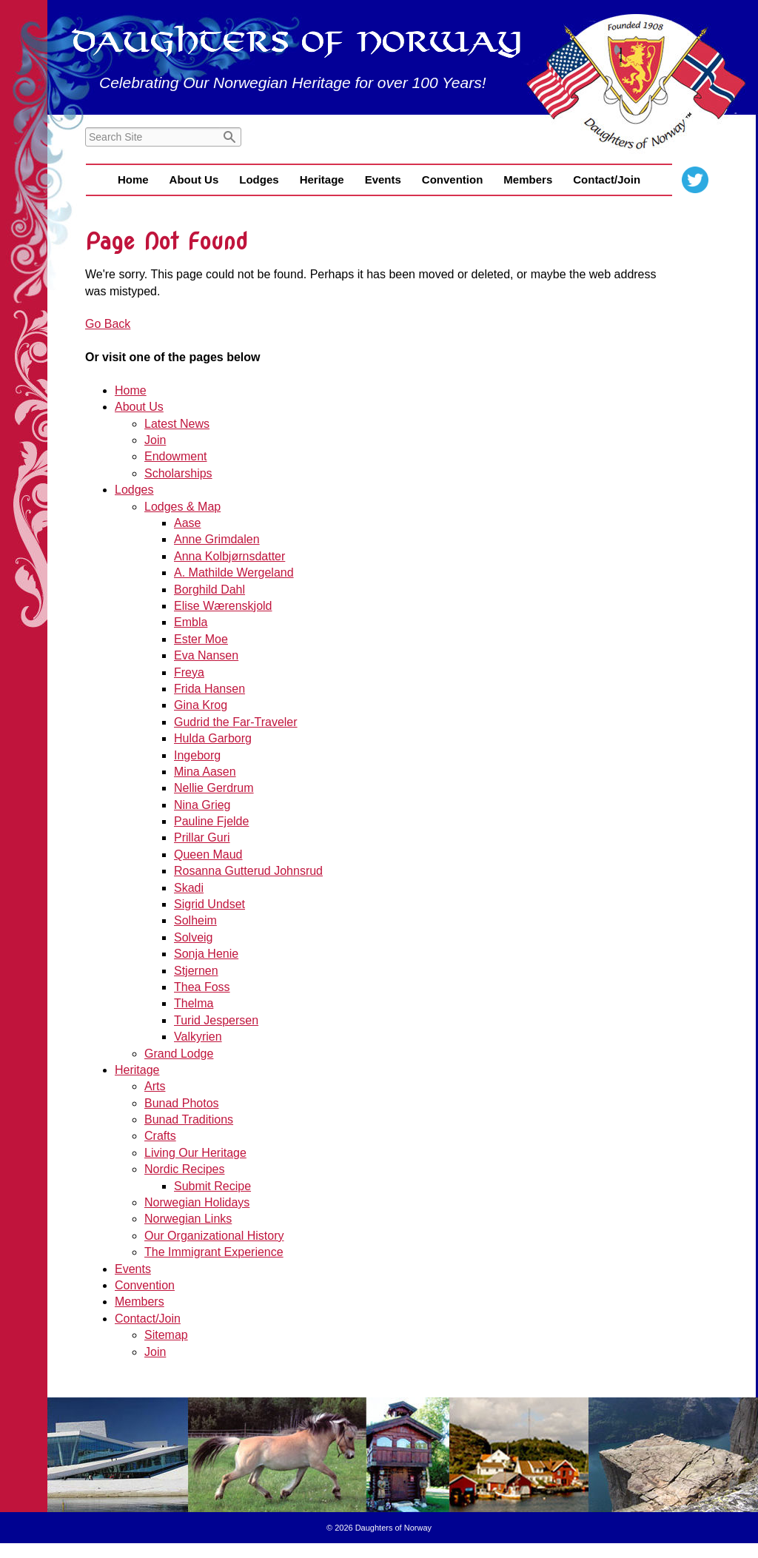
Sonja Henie (206, 953)
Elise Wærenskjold (223, 606)
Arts (154, 1086)
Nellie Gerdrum (214, 788)
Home (133, 179)
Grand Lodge (178, 1053)
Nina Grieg (202, 805)
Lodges (258, 179)
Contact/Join (606, 179)
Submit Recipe (212, 1186)
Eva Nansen (206, 655)
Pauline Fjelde (211, 821)
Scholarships (178, 473)
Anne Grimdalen (217, 539)
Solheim (195, 920)
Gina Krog (200, 705)
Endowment (175, 456)
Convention (452, 179)
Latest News (176, 423)
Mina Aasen (205, 771)
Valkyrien (198, 1036)
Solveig (193, 937)
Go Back (107, 324)
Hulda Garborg (213, 738)
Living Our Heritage (195, 1152)
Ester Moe (201, 639)
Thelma (193, 1003)
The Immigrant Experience (214, 1252)
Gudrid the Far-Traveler (236, 722)
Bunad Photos (181, 1103)
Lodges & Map (182, 506)
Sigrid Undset (209, 904)
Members (527, 179)
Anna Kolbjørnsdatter (229, 556)
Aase (187, 523)
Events (383, 179)
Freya (189, 672)
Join (155, 440)
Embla (190, 622)
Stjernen (196, 970)
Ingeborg (197, 755)
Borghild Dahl (209, 589)
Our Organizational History (214, 1235)
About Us (194, 179)
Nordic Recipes (184, 1169)
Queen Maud (208, 854)
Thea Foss (202, 987)
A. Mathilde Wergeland (234, 572)
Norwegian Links (188, 1218)
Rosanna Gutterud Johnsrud (248, 870)
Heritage (322, 179)
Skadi (189, 888)
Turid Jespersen (216, 1020)
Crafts (160, 1135)
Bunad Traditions (188, 1119)
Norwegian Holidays (196, 1202)
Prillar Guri (202, 837)
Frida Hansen (209, 688)
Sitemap (166, 1335)
